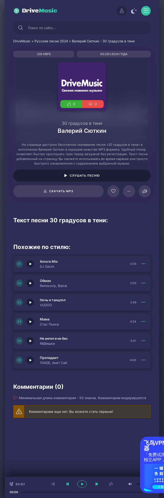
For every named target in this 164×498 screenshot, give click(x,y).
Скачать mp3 (61, 191)
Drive (39, 10)
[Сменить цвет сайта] (134, 11)
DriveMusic (22, 41)
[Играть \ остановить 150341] (30, 341)
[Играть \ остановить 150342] (30, 322)
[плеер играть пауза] (82, 484)
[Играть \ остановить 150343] (30, 302)
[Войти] (122, 11)
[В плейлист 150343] (143, 302)
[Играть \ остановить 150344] (30, 283)
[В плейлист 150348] (143, 360)
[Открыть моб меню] (146, 11)
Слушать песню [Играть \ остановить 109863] (85, 175)
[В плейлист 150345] (143, 264)
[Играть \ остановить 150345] (30, 264)
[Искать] (20, 28)
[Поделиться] (145, 191)
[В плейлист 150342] (143, 321)
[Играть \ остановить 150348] (30, 360)
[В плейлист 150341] (143, 341)
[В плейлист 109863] (129, 191)
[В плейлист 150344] (143, 283)
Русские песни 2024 (51, 41)
